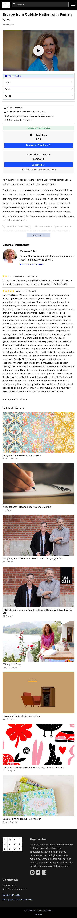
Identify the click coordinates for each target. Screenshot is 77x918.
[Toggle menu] (72, 4)
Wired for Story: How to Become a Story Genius (27, 506)
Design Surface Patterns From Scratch (22, 455)
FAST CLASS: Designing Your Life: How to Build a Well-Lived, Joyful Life (37, 611)
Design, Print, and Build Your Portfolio (22, 818)
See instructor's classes (32, 264)
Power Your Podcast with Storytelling (21, 715)
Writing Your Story (12, 664)
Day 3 (7, 96)
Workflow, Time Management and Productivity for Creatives (33, 767)
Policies (38, 914)
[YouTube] (32, 872)
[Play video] (38, 50)
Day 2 (7, 89)
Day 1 (7, 82)
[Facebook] (38, 872)
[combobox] (40, 4)
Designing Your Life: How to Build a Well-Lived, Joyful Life (32, 558)
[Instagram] (44, 872)
